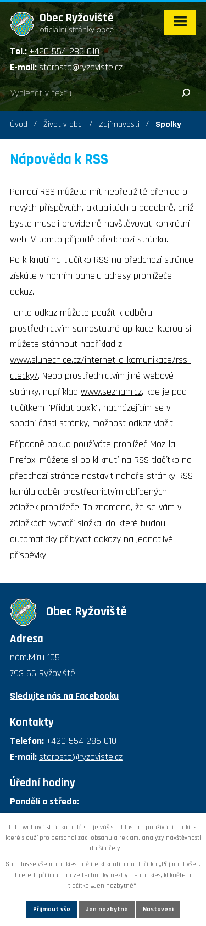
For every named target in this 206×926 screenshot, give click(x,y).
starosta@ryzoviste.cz (81, 67)
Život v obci (63, 124)
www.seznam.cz (111, 391)
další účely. (106, 848)
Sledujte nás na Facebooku (64, 696)
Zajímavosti (119, 124)
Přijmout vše (51, 909)
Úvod (18, 124)
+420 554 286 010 (64, 51)
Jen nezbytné (106, 909)
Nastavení (158, 909)
